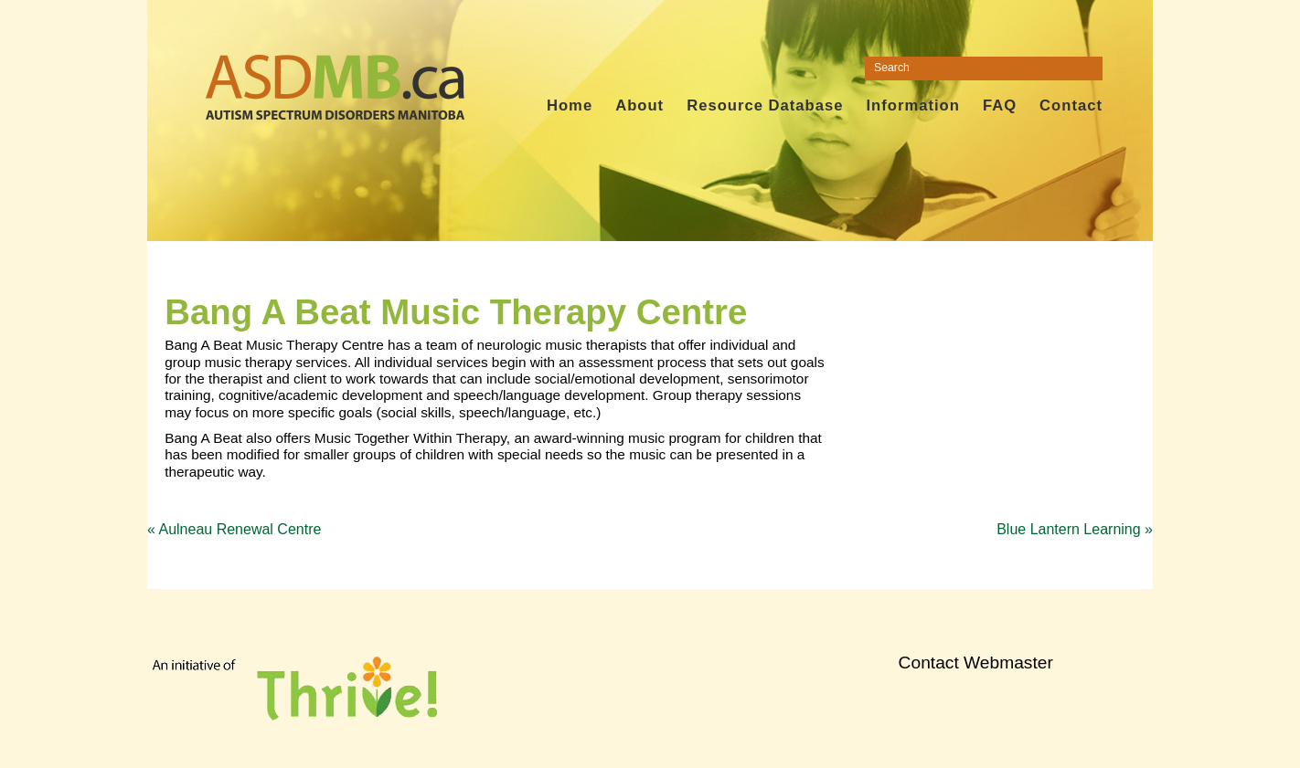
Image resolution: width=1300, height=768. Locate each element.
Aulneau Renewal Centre (234, 529)
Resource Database (765, 105)
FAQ (1000, 105)
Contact (1071, 105)
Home (569, 105)
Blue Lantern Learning (1074, 529)
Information (912, 105)
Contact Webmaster (976, 662)
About (639, 105)
